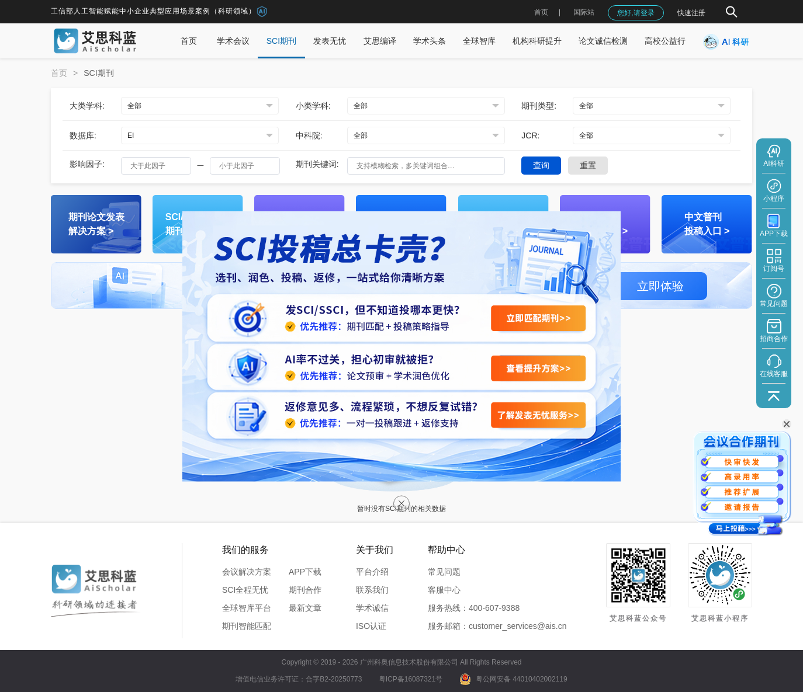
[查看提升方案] (538, 368)
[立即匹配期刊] (538, 318)
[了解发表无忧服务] (538, 415)
